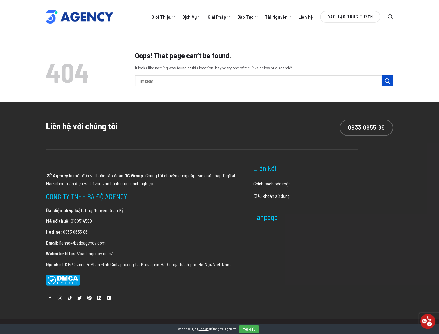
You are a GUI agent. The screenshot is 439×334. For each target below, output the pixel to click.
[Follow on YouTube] (109, 298)
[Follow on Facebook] (50, 298)
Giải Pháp (219, 17)
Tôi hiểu (249, 329)
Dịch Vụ (191, 17)
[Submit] (387, 80)
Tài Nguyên (278, 17)
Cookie (204, 329)
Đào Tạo (247, 17)
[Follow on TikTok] (69, 298)
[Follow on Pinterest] (89, 298)
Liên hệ (305, 17)
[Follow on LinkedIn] (99, 298)
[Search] (390, 16)
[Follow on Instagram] (60, 298)
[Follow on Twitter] (79, 298)
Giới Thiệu (163, 17)
